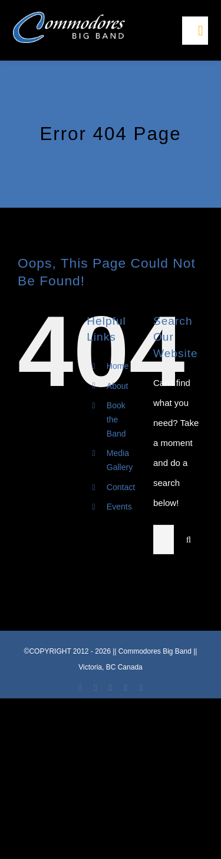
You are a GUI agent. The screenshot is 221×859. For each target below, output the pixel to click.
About (117, 386)
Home (117, 366)
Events (119, 506)
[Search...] (163, 539)
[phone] (141, 687)
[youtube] (95, 687)
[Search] (188, 539)
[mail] (125, 687)
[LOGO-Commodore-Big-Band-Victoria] (69, 16)
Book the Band (116, 419)
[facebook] (80, 687)
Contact (121, 487)
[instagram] (111, 687)
